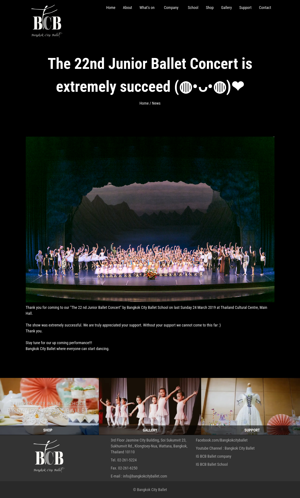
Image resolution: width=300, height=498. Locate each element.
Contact (265, 7)
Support (245, 7)
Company (171, 7)
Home (110, 7)
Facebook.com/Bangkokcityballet (222, 440)
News (156, 103)
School (193, 7)
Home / (145, 103)
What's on (148, 7)
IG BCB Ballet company (213, 456)
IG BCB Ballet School (212, 464)
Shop (210, 7)
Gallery (226, 7)
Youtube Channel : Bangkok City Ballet (225, 448)
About (127, 7)
